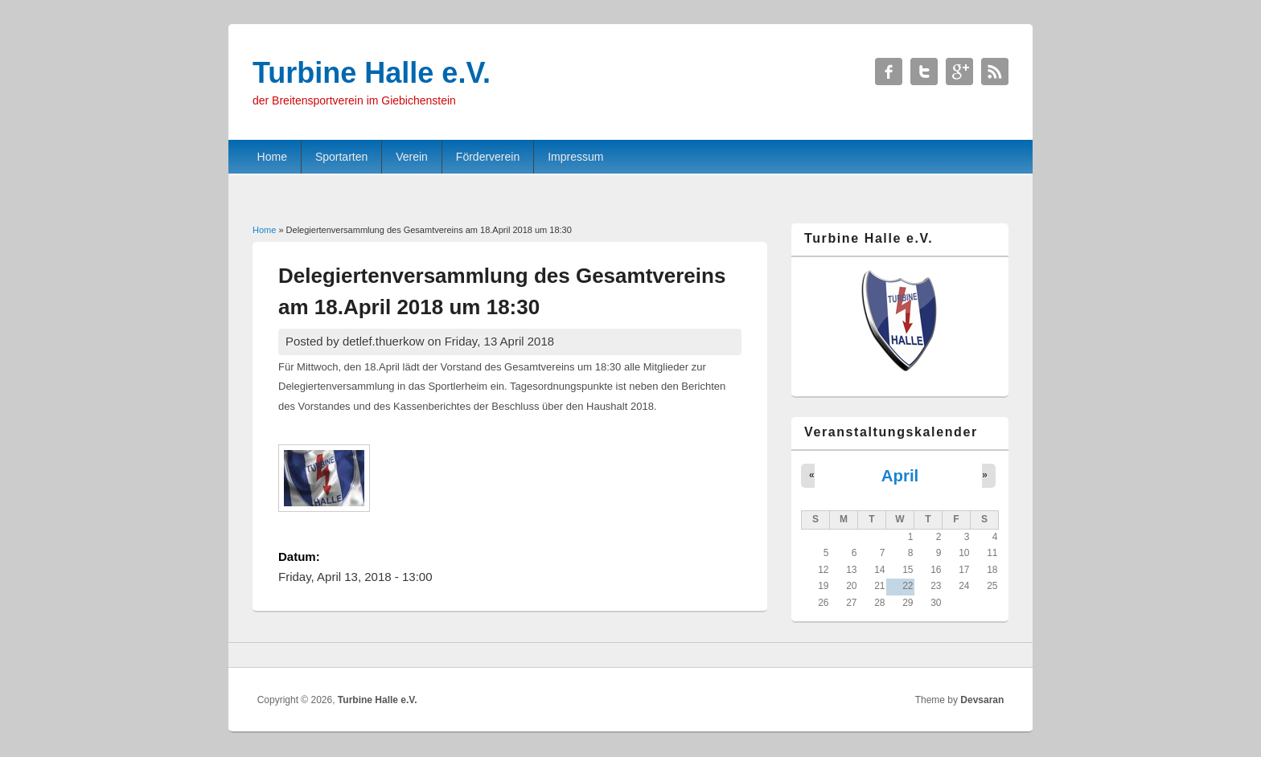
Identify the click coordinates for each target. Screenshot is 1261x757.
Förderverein (488, 156)
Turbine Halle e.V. (377, 700)
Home (272, 156)
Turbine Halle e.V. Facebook (888, 71)
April (899, 476)
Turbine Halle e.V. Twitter (924, 71)
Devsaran (982, 700)
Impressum (575, 156)
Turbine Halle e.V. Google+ (959, 71)
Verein (412, 156)
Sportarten (341, 156)
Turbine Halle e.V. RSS (994, 71)
